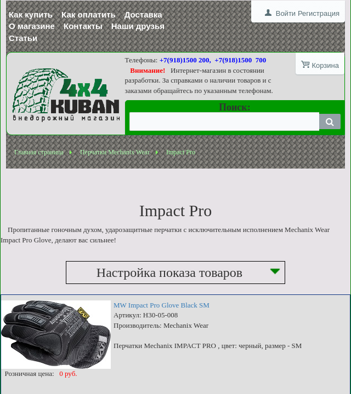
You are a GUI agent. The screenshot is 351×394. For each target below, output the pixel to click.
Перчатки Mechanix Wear (115, 152)
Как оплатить (88, 14)
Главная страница (39, 152)
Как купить (31, 14)
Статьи (23, 38)
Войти (286, 13)
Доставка (143, 14)
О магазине (32, 26)
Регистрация (318, 13)
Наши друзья (138, 26)
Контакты (83, 26)
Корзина (325, 65)
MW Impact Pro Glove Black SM (162, 305)
